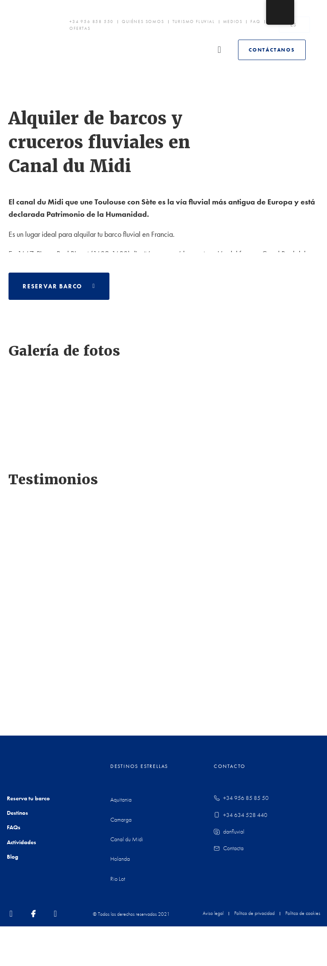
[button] (145, 50)
